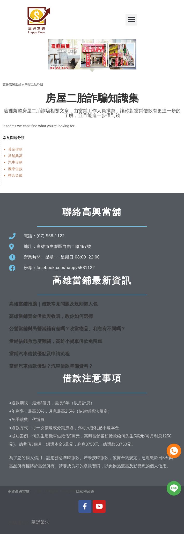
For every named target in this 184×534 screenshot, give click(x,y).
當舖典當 (15, 156)
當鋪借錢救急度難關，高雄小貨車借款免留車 (55, 341)
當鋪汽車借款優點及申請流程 (39, 353)
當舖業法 (40, 522)
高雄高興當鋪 (12, 85)
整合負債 (15, 175)
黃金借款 (15, 149)
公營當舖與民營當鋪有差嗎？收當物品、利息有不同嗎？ (67, 328)
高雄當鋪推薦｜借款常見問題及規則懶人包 (53, 304)
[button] (131, 20)
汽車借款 (15, 162)
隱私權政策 (85, 491)
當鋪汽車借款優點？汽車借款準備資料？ (51, 366)
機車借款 (15, 169)
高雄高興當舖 (19, 491)
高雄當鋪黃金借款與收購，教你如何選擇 (51, 316)
